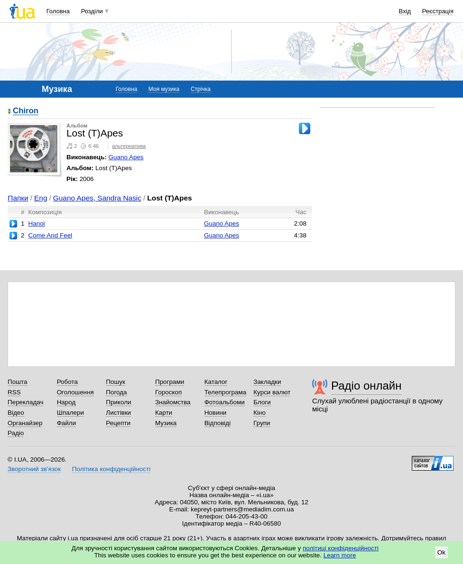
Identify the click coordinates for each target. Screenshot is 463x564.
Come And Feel (50, 235)
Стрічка (201, 89)
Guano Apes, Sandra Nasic (97, 198)
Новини (215, 412)
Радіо (16, 433)
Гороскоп (168, 392)
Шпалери (70, 412)
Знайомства (173, 402)
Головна (58, 11)
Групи (261, 423)
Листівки (118, 412)
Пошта (17, 381)
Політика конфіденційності (111, 469)
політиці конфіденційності (341, 548)
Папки (18, 198)
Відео (16, 412)
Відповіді (217, 423)
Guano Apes (126, 157)
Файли (66, 423)
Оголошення (75, 392)
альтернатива (129, 146)
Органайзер (25, 423)
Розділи (92, 11)
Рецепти (118, 423)
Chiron (25, 111)
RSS (14, 392)
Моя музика (163, 89)
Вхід (405, 11)
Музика (165, 423)
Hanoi (36, 223)
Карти (163, 412)
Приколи (118, 402)
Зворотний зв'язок (34, 469)
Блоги (262, 402)
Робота (67, 381)
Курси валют (271, 392)
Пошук (115, 381)
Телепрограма (225, 392)
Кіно (259, 412)
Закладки (267, 381)
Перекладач (25, 402)
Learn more (340, 555)
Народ (66, 402)
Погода (116, 392)
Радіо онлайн (366, 385)
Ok (441, 552)
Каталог (216, 381)
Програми (169, 381)
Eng (40, 198)
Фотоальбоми (224, 402)
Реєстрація (438, 11)
